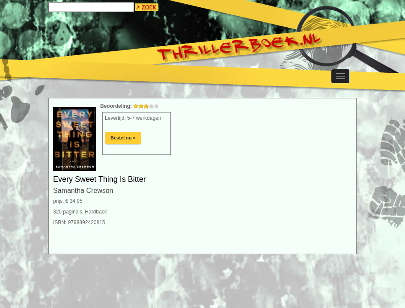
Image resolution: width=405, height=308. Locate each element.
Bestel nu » (123, 137)
